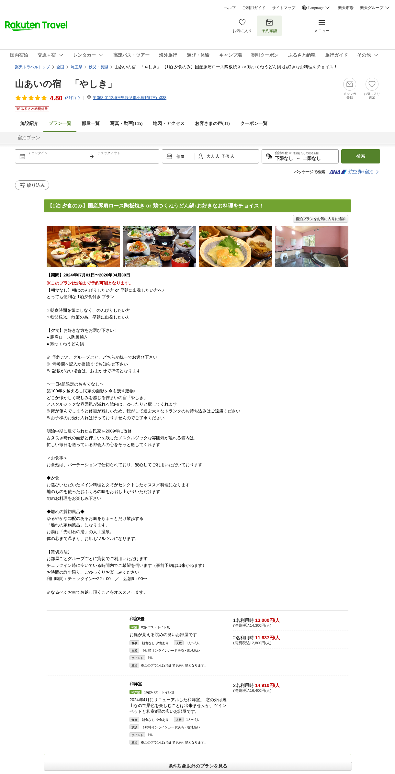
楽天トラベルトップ (32, 67)
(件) (73, 98)
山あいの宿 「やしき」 (66, 84)
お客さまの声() (212, 123)
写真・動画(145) (126, 123)
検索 (360, 156)
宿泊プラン (28, 137)
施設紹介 (29, 123)
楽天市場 (346, 8)
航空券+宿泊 (351, 171)
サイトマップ (283, 8)
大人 (211, 156)
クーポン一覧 (253, 123)
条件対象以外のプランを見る (197, 765)
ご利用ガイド (253, 8)
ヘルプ (230, 8)
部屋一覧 (91, 123)
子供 (225, 156)
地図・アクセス (169, 123)
